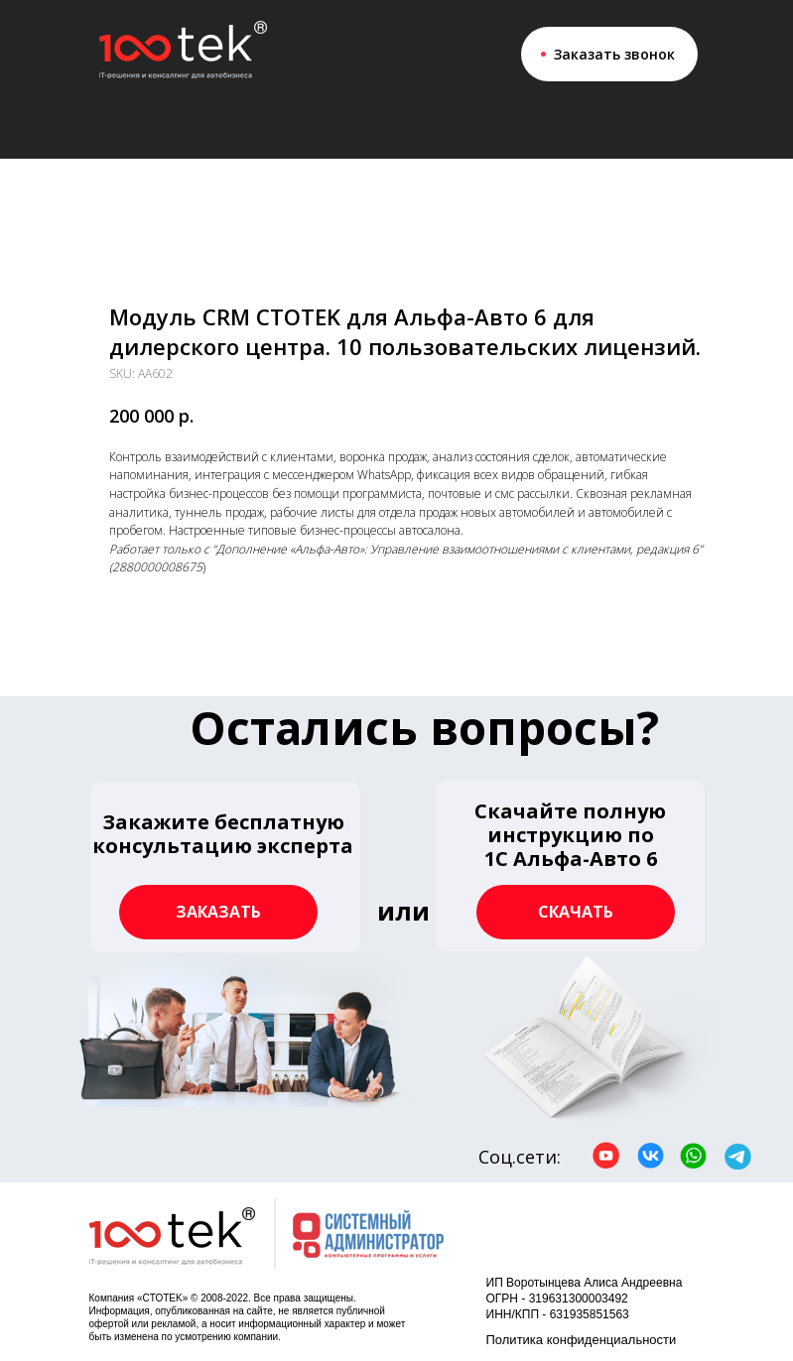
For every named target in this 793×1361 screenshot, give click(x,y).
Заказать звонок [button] (614, 54)
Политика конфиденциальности (581, 1339)
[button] (225, 867)
